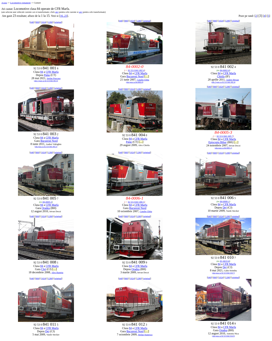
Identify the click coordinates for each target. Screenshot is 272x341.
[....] (146, 76)
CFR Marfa (52, 71)
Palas (47, 75)
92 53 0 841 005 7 (225, 136)
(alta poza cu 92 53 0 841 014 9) (223, 336)
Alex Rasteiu (57, 272)
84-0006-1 (224, 201)
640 (32, 22)
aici (57, 12)
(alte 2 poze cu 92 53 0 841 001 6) (46, 81)
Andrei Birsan (232, 79)
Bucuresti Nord (135, 76)
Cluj (43, 269)
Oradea (46, 208)
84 (41, 71)
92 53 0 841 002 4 (136, 70)
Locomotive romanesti (20, 2)
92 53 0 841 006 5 (136, 202)
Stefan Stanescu (145, 334)
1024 (43, 22)
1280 (50, 22)
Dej (225, 207)
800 (37, 22)
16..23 (63, 15)
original (58, 22)
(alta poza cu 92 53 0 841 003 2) (46, 147)
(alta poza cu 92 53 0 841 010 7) (223, 273)
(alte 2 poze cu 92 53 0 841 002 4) (223, 82)
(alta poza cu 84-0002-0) (134, 82)
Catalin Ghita (143, 79)
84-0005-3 (47, 202)
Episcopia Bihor (217, 142)
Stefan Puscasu (53, 78)
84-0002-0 (224, 70)
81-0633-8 (224, 261)
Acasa (4, 2)
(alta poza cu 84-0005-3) (223, 148)
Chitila (221, 76)
